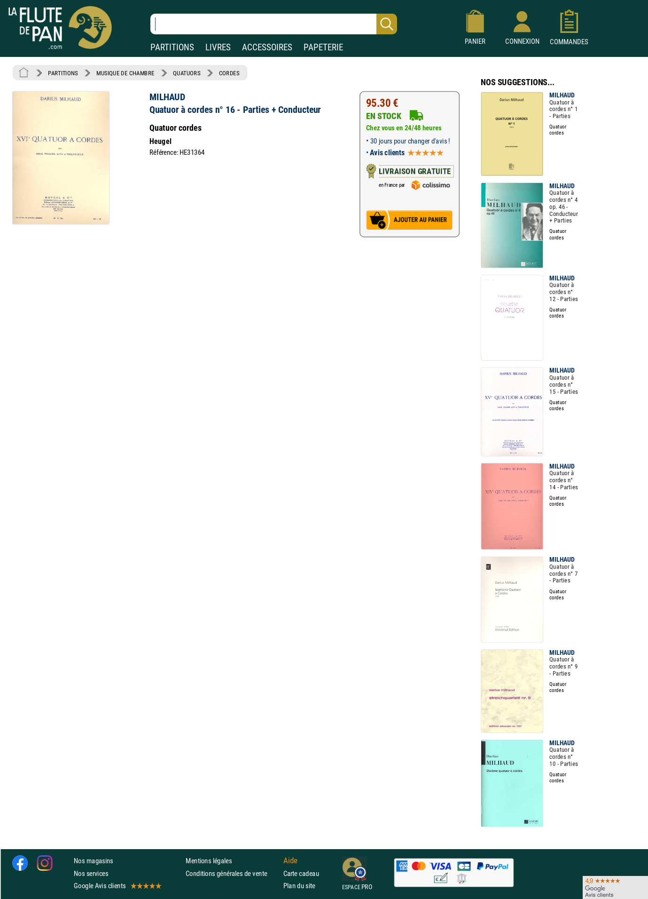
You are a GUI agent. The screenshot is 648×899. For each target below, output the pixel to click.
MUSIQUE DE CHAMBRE (125, 73)
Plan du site (299, 886)
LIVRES (218, 47)
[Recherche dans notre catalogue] (273, 24)
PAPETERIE (323, 47)
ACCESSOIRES (267, 47)
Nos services (91, 873)
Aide (290, 861)
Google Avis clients (117, 886)
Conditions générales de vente (232, 873)
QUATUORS (186, 73)
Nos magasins (93, 861)
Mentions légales (209, 861)
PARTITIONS (172, 47)
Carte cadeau (301, 873)
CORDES (229, 73)
